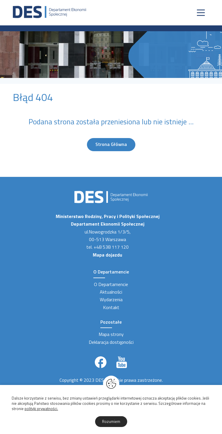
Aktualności (111, 291)
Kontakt (111, 307)
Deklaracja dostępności (111, 342)
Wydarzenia (111, 299)
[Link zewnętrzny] (101, 362)
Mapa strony (111, 334)
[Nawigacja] (201, 13)
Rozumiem (111, 421)
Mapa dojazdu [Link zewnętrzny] (107, 254)
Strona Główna (111, 144)
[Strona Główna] (49, 11)
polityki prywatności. (41, 409)
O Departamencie (111, 284)
